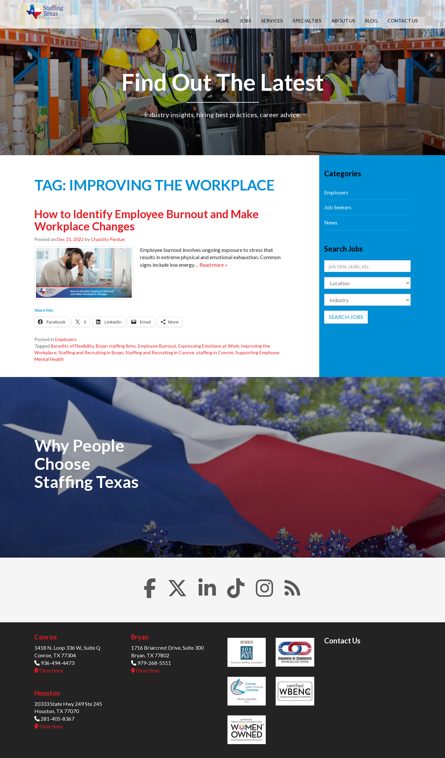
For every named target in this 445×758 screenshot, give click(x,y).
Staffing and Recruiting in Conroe (159, 352)
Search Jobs (346, 317)
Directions (48, 670)
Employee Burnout (157, 346)
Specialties (307, 20)
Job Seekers (338, 207)
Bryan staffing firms (116, 346)
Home (223, 20)
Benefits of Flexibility (72, 346)
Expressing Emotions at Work (208, 346)
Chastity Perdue (108, 239)
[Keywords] (367, 266)
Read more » (213, 264)
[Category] (367, 300)
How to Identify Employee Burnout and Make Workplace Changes (146, 220)
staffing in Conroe (214, 352)
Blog (371, 20)
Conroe (45, 637)
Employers (66, 339)
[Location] (367, 283)
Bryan (140, 637)
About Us (343, 20)
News (330, 222)
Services (272, 20)
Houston (47, 693)
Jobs (245, 20)
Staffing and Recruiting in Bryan (90, 352)
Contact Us (403, 20)
